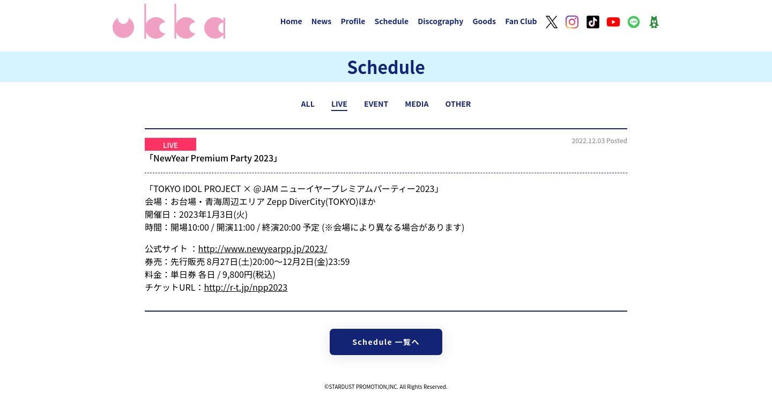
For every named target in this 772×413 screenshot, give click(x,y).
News (321, 21)
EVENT (376, 103)
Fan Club (521, 21)
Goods (484, 21)
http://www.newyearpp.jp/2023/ (263, 248)
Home (291, 21)
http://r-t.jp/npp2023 (245, 287)
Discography (440, 21)
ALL (308, 103)
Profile (352, 21)
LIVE (339, 103)
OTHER (458, 103)
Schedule (391, 21)
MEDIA (416, 103)
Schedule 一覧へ (386, 341)
